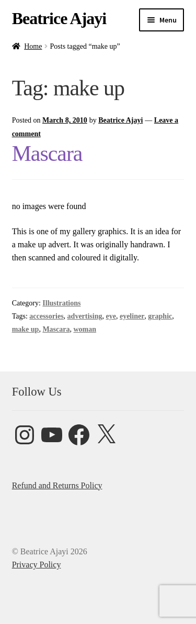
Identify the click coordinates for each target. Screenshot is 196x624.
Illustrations (61, 303)
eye (111, 316)
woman (84, 329)
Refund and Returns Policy (57, 485)
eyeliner (132, 316)
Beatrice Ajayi (59, 18)
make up (25, 329)
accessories (46, 316)
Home (33, 46)
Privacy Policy (36, 564)
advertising (84, 316)
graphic (160, 316)
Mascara (47, 153)
